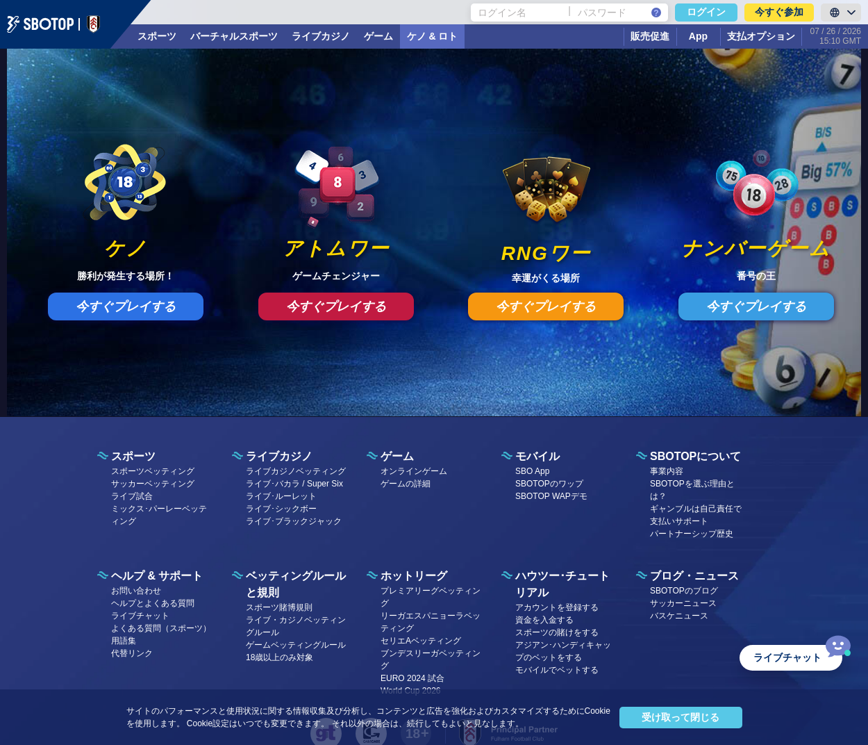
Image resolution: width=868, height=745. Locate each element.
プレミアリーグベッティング (431, 597)
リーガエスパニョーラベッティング (431, 622)
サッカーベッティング (152, 484)
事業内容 (666, 471)
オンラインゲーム (414, 471)
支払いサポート (679, 521)
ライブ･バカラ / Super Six (294, 484)
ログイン (706, 11)
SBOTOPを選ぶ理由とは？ (692, 490)
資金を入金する (544, 620)
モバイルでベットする (557, 670)
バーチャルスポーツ (234, 36)
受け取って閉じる (680, 717)
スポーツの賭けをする (557, 632)
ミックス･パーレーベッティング (159, 515)
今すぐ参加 (779, 11)
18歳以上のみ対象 (279, 657)
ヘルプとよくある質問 (152, 603)
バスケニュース (679, 616)
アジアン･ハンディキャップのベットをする (563, 651)
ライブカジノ (321, 36)
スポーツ (156, 36)
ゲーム (378, 36)
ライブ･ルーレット (281, 496)
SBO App (532, 471)
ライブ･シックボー (281, 509)
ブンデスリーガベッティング (431, 659)
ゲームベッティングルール (296, 645)
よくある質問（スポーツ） (161, 628)
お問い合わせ (136, 591)
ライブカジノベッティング (296, 471)
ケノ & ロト (432, 36)
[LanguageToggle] (841, 12)
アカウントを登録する (557, 607)
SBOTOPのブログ (684, 591)
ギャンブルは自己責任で (696, 509)
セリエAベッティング (421, 641)
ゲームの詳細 (406, 484)
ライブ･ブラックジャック (294, 521)
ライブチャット (140, 616)
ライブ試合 (132, 496)
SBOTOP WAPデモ (551, 496)
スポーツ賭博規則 (279, 607)
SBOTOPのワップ (549, 484)
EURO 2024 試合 (412, 678)
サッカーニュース (683, 603)
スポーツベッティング (152, 471)
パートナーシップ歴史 (691, 534)
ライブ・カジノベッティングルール (296, 626)
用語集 (123, 641)
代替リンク (132, 653)
